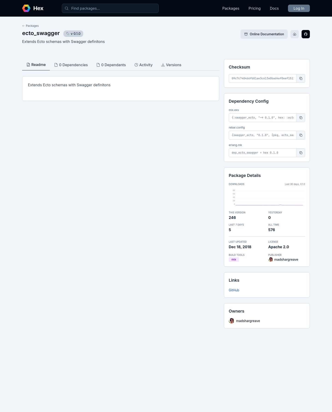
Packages (230, 8)
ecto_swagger (41, 33)
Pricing (255, 8)
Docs (274, 8)
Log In (298, 8)
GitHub (234, 290)
